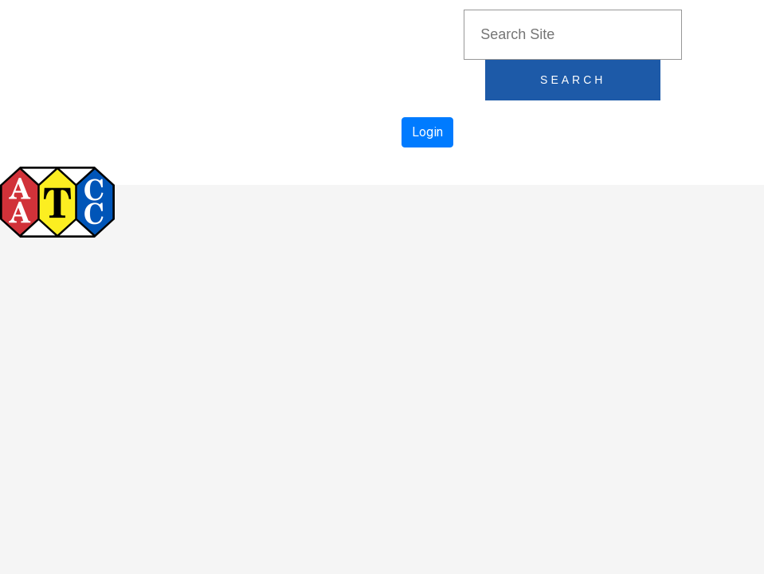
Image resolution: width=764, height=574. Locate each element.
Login (427, 132)
